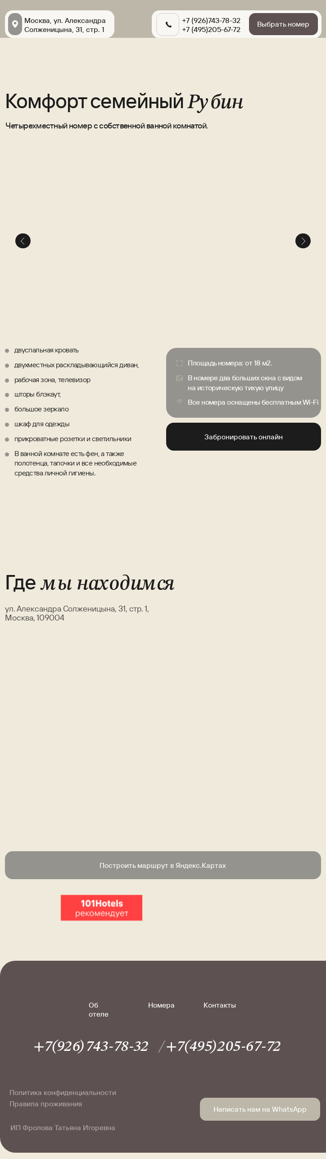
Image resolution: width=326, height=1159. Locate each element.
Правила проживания (45, 1103)
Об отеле (99, 1009)
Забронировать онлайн (243, 436)
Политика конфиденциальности (62, 1092)
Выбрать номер (283, 23)
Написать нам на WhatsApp (260, 1108)
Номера (161, 1004)
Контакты (220, 1004)
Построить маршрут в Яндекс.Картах (163, 865)
